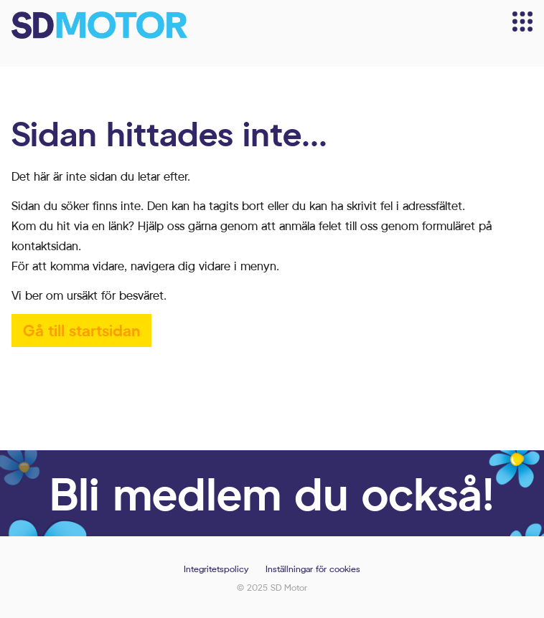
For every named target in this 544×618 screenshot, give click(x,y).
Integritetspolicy (216, 569)
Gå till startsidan (81, 330)
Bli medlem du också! (272, 493)
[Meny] (522, 21)
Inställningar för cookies (313, 569)
